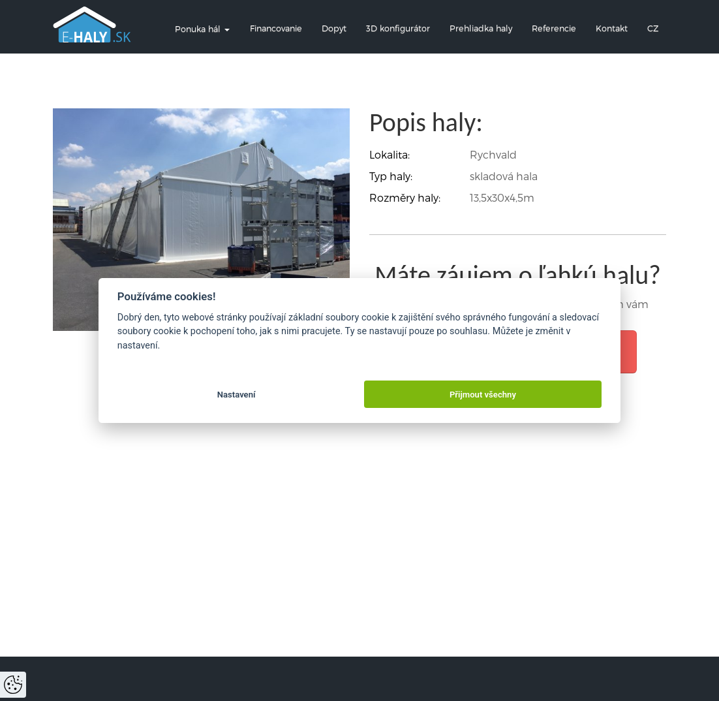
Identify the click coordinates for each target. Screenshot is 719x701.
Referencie (554, 28)
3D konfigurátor (398, 28)
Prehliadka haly (481, 28)
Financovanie (276, 28)
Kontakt (612, 28)
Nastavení (236, 394)
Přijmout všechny (483, 394)
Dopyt (334, 28)
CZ (652, 28)
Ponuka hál (202, 28)
